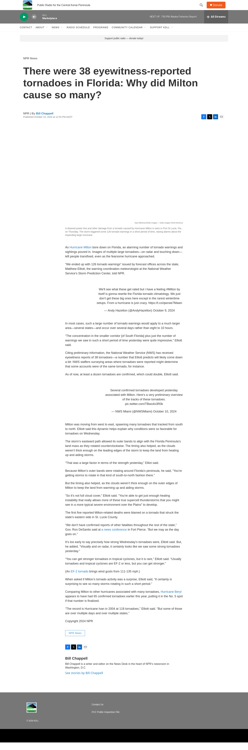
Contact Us (97, 712)
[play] (24, 24)
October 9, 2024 (164, 318)
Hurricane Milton (81, 255)
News (55, 35)
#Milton (171, 297)
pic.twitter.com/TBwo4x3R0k (144, 411)
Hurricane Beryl (171, 599)
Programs (100, 35)
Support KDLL (160, 35)
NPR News (30, 66)
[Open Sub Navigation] (47, 35)
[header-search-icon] (203, 8)
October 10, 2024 (165, 419)
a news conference (114, 537)
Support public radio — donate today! (124, 46)
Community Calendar (127, 35)
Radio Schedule (78, 35)
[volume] (34, 24)
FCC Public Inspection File (105, 719)
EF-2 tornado (79, 579)
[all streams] (216, 24)
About (40, 35)
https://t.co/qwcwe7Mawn (165, 310)
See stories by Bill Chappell (84, 680)
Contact (26, 35)
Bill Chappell (44, 121)
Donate (219, 9)
